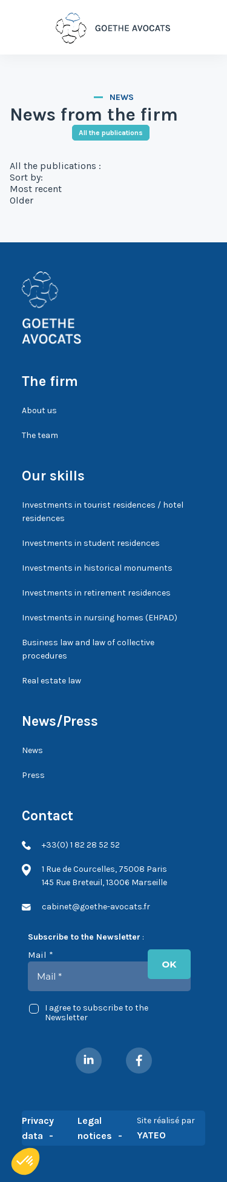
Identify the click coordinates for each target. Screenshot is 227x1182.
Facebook (139, 1061)
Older (21, 200)
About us (39, 410)
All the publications (111, 132)
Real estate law (51, 681)
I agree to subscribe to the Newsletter (88, 1013)
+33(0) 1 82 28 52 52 (203, 27)
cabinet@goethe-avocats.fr (96, 906)
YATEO (151, 1135)
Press (33, 775)
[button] (25, 1161)
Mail (40, 954)
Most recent (36, 188)
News (32, 750)
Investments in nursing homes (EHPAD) (99, 618)
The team (40, 435)
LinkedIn (89, 1061)
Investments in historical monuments (97, 568)
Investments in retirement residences (96, 593)
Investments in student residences (91, 543)
